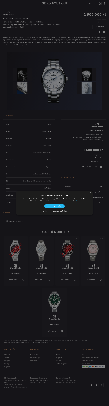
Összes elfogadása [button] (54, 206)
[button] (54, 212)
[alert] (54, 203)
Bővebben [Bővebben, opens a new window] (79, 201)
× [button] (90, 193)
